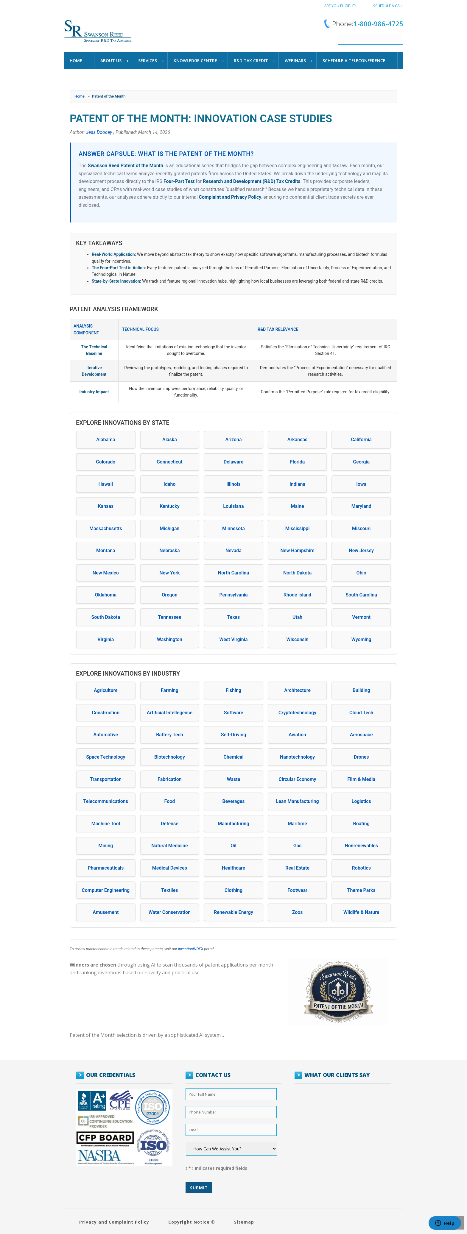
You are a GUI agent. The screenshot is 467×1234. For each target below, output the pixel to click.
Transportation (106, 779)
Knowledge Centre (195, 60)
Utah (297, 617)
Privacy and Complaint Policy (114, 1222)
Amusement (106, 912)
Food (169, 801)
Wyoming (361, 639)
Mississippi (297, 528)
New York (169, 573)
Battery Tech (169, 734)
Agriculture (106, 690)
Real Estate (297, 868)
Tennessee (169, 617)
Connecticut (170, 462)
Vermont (361, 617)
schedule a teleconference (354, 60)
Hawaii (105, 484)
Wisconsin (298, 639)
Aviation (297, 734)
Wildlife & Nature (361, 912)
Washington (169, 639)
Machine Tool (105, 823)
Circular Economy (297, 779)
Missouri (361, 528)
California (361, 439)
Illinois (233, 484)
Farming (169, 690)
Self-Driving (233, 734)
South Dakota (105, 617)
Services (147, 60)
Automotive (105, 734)
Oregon (169, 595)
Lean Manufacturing (297, 801)
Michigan (169, 528)
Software (233, 712)
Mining (105, 845)
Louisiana (233, 506)
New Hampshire (298, 550)
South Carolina (361, 595)
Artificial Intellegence (169, 712)
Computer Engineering (106, 890)
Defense (169, 823)
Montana (105, 550)
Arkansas (297, 439)
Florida (297, 462)
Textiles (169, 890)
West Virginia (233, 639)
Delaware (233, 462)
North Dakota (297, 573)
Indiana (297, 484)
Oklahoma (105, 595)
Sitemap (244, 1222)
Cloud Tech (361, 712)
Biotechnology (169, 757)
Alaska (169, 439)
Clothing (233, 890)
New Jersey (361, 550)
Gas (297, 845)
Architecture (297, 690)
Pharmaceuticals (106, 868)
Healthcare (233, 868)
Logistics (361, 801)
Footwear (297, 890)
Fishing (233, 690)
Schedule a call (388, 5)
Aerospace (361, 734)
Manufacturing (233, 823)
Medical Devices (169, 868)
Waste (233, 779)
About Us (111, 60)
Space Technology (105, 757)
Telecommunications (105, 801)
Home (76, 60)
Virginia (105, 639)
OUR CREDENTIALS (110, 1074)
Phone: (362, 24)
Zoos (297, 912)
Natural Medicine (169, 845)
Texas (233, 617)
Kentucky (170, 506)
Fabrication (170, 779)
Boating (361, 823)
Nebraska (169, 550)
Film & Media (361, 779)
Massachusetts (105, 528)
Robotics (361, 868)
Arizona (233, 439)
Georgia (361, 462)
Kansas (105, 506)
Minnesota (233, 528)
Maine (297, 506)
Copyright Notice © (191, 1222)
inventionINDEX (190, 949)
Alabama (105, 439)
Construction (105, 712)
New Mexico (106, 573)
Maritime (297, 823)
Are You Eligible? (340, 5)
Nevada (233, 550)
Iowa (361, 484)
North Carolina (233, 573)
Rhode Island (297, 595)
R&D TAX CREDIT (251, 60)
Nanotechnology (297, 757)
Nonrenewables (361, 845)
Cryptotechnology (297, 712)
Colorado (105, 462)
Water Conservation (170, 912)
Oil (233, 845)
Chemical (233, 757)
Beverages (233, 801)
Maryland (361, 506)
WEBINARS (295, 60)
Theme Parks (361, 890)
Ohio (361, 573)
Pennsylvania (233, 595)
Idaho (169, 484)
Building (361, 690)
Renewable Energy (233, 912)
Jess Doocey (99, 132)
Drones (361, 757)
